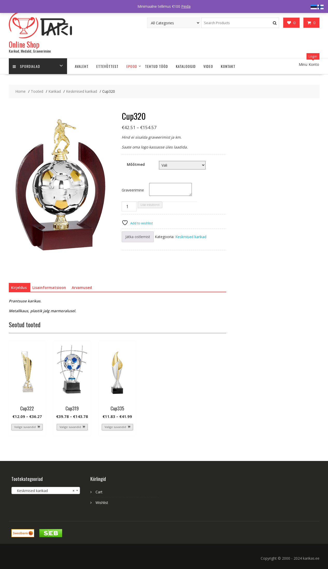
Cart (99, 491)
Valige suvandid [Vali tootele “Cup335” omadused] (115, 427)
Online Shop (24, 44)
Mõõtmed (136, 164)
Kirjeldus (19, 287)
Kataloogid (186, 66)
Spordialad (26, 66)
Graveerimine (133, 190)
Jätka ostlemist (137, 236)
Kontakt (228, 66)
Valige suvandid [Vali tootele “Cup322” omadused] (25, 427)
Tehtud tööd (156, 66)
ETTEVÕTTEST (107, 66)
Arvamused (82, 287)
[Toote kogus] (129, 206)
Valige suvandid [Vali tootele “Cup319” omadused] (70, 427)
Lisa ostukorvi (150, 205)
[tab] (19, 287)
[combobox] (45, 490)
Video (208, 66)
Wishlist (102, 502)
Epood (131, 66)
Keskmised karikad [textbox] (44, 490)
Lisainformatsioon (49, 287)
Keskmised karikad (190, 236)
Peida (186, 6)
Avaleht (82, 66)
